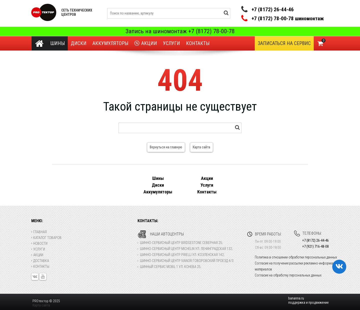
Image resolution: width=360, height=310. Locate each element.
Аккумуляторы (110, 43)
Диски (78, 43)
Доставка (40, 261)
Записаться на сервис (284, 43)
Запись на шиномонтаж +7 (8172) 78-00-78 (180, 31)
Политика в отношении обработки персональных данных (296, 257)
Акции (145, 43)
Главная (39, 232)
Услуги (171, 43)
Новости (39, 243)
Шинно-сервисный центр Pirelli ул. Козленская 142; (182, 255)
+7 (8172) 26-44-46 (273, 10)
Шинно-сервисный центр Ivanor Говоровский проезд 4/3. (187, 261)
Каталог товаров (46, 238)
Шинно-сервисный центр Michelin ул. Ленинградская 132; (186, 249)
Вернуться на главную (166, 147)
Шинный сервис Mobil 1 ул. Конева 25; (170, 267)
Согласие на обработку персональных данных (288, 275)
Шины (57, 43)
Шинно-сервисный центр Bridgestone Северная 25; (181, 243)
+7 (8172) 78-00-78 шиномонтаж (288, 19)
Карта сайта (201, 147)
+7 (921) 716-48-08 (315, 246)
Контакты (198, 43)
